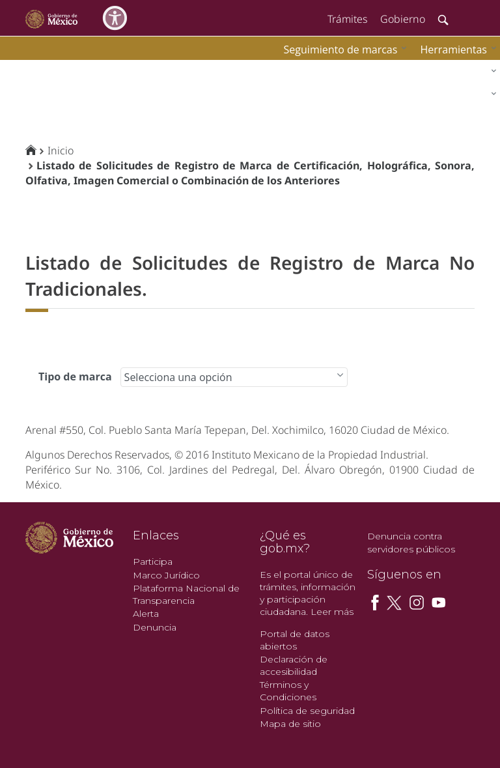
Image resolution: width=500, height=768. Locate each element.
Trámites (347, 19)
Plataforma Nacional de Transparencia (186, 594)
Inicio (61, 150)
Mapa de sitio (290, 724)
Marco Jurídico (166, 575)
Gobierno (402, 19)
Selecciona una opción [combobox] (178, 377)
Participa (153, 561)
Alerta (146, 613)
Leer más (332, 612)
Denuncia (154, 627)
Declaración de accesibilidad (293, 665)
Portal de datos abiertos (294, 640)
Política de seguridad (307, 711)
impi (21, 69)
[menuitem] (455, 49)
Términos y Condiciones (288, 691)
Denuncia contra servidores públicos (411, 542)
